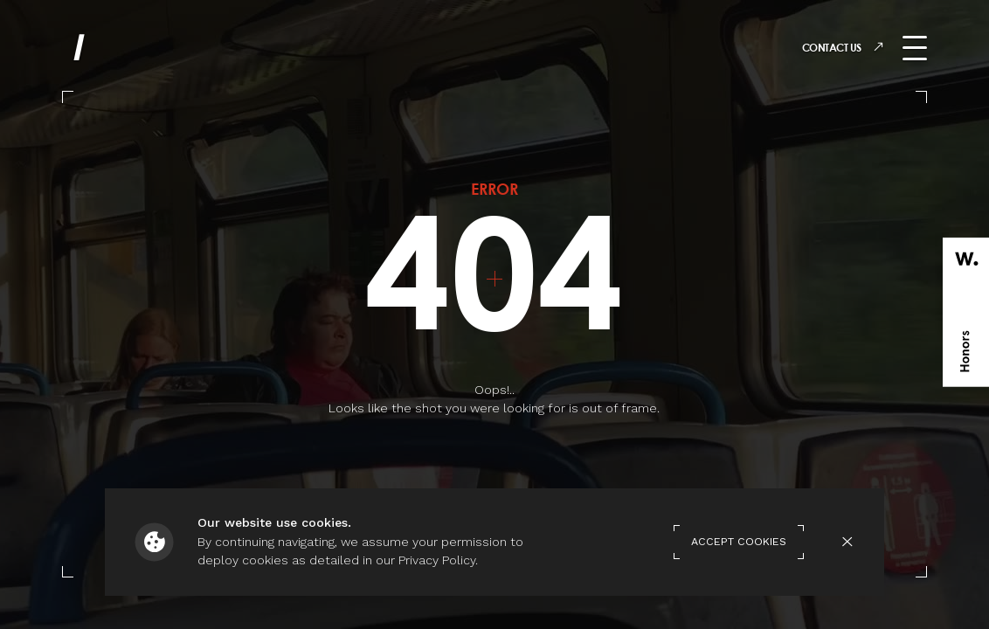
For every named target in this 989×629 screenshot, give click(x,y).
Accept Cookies (738, 541)
